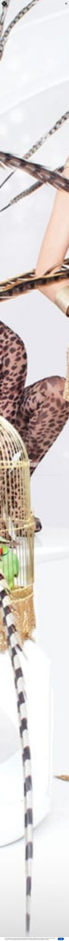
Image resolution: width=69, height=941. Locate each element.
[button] (66, 3)
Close (60, 938)
